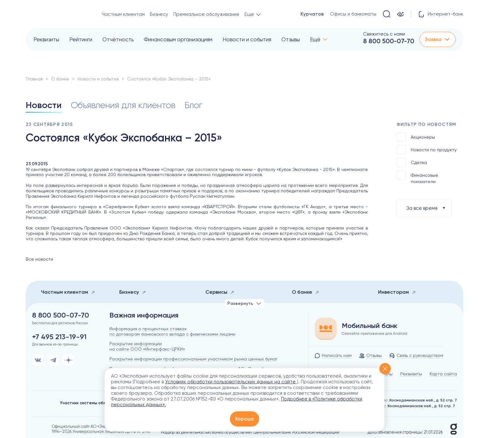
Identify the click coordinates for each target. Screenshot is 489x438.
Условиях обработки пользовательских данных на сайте (231, 382)
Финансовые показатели (417, 177)
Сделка (411, 162)
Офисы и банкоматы (353, 14)
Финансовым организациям (178, 39)
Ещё (315, 39)
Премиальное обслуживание (206, 14)
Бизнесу (159, 14)
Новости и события (247, 39)
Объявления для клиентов (123, 105)
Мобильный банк (369, 326)
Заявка (437, 39)
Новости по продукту (426, 149)
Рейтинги (80, 39)
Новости (44, 105)
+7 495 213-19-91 (59, 337)
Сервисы (219, 292)
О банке (60, 78)
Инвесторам (397, 292)
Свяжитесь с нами (384, 34)
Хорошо (244, 419)
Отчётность (118, 39)
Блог (193, 105)
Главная (34, 78)
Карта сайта (443, 373)
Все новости (39, 259)
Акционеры (415, 137)
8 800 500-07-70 (388, 41)
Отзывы (290, 39)
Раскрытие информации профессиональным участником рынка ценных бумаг (193, 358)
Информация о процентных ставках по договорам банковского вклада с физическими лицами (172, 331)
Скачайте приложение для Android (374, 333)
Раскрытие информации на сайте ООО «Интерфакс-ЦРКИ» (147, 346)
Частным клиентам (123, 14)
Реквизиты (46, 39)
